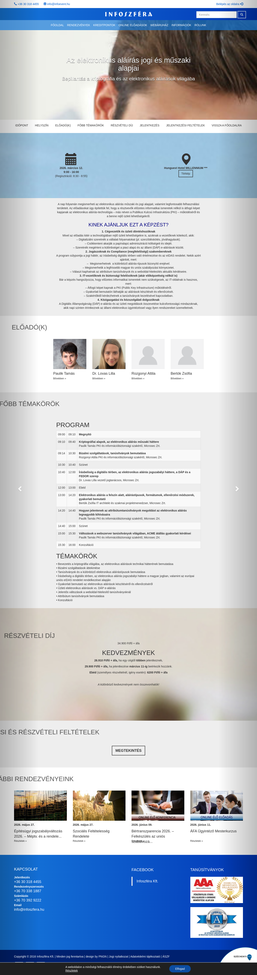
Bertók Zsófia (181, 373)
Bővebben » (59, 378)
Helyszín (41, 125)
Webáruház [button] (159, 25)
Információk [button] (181, 25)
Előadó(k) (63, 125)
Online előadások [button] (132, 25)
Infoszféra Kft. (147, 881)
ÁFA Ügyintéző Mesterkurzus (213, 831)
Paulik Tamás (64, 373)
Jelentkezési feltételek (185, 125)
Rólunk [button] (200, 25)
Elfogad (180, 968)
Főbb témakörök (91, 125)
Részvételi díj (122, 125)
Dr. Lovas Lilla (103, 373)
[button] (19, 487)
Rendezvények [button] (78, 25)
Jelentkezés (149, 125)
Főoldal (57, 25)
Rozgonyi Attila (143, 373)
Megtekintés (128, 751)
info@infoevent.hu (58, 4)
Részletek (71, 970)
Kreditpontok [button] (104, 25)
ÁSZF (166, 956)
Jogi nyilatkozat (118, 956)
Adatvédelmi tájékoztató (145, 956)
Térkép (185, 173)
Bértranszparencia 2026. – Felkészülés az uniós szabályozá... (153, 836)
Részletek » (79, 841)
